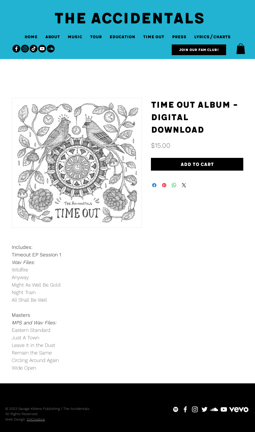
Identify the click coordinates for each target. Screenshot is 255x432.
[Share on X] (184, 185)
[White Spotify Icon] (176, 409)
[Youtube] (42, 49)
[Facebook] (16, 49)
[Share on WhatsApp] (174, 185)
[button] (240, 48)
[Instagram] (25, 49)
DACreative (36, 419)
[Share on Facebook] (154, 185)
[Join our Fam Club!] (199, 49)
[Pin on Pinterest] (164, 185)
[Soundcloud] (51, 49)
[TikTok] (33, 49)
